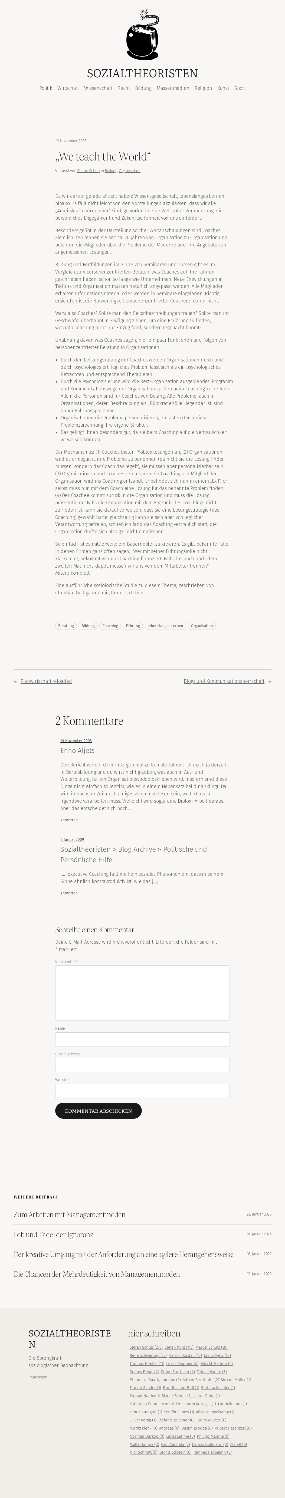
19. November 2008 (76, 741)
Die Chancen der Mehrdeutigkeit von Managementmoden (97, 1273)
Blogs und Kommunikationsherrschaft (224, 681)
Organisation (129, 171)
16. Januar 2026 (259, 1254)
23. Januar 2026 (259, 1214)
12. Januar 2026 (259, 1274)
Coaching (110, 626)
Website (62, 1080)
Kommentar (66, 962)
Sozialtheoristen (142, 72)
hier (139, 593)
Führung (133, 626)
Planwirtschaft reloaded (46, 681)
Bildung (111, 171)
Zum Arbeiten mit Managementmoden (69, 1214)
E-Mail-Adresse (68, 1054)
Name (60, 1028)
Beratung (66, 626)
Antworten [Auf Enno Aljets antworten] (68, 820)
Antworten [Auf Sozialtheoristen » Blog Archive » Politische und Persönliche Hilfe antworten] (68, 893)
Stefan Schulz (88, 171)
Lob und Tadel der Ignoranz (53, 1234)
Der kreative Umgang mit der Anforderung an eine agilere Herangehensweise (123, 1254)
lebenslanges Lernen (165, 626)
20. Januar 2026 (258, 1234)
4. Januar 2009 (72, 839)
